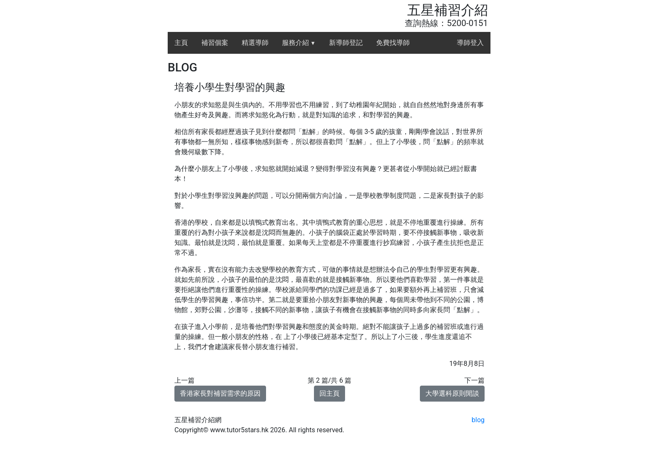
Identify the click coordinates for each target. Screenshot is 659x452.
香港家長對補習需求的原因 (220, 393)
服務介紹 (299, 43)
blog (478, 420)
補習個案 (214, 43)
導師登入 (470, 43)
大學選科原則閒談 (452, 393)
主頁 (181, 43)
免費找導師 (393, 43)
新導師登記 (346, 43)
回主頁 (329, 393)
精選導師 (255, 43)
